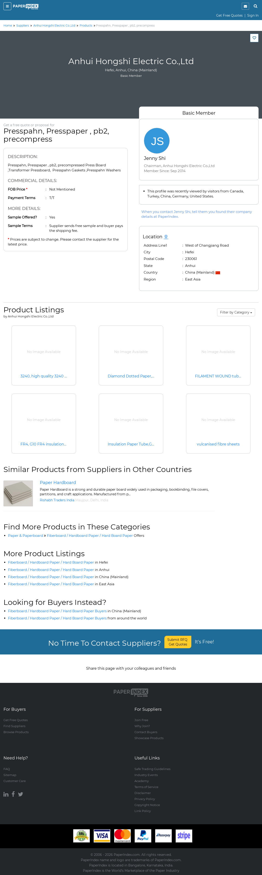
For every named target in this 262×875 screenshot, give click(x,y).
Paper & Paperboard (25, 535)
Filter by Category (236, 312)
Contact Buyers (145, 732)
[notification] (245, 6)
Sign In (253, 15)
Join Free (141, 720)
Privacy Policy (144, 799)
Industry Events (146, 775)
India (104, 500)
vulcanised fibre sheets (218, 444)
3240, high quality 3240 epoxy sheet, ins (57, 376)
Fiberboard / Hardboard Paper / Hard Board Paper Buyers (74, 611)
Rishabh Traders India (57, 500)
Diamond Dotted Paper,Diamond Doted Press (150, 376)
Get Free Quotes (229, 15)
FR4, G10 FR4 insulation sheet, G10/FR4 (56, 444)
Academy (141, 781)
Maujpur (82, 500)
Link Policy (142, 811)
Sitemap (9, 775)
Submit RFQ (177, 642)
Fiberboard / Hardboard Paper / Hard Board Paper (95, 535)
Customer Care (14, 781)
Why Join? (142, 726)
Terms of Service (146, 787)
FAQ (6, 769)
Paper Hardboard (58, 482)
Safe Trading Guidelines (152, 769)
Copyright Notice (147, 805)
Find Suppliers (14, 726)
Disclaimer (142, 793)
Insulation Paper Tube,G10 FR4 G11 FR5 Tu (146, 444)
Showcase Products (148, 738)
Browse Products (16, 732)
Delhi (94, 500)
